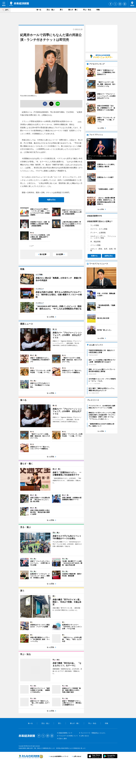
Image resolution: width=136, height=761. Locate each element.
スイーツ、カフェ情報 (98, 229)
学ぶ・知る (87, 10)
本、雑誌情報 (95, 241)
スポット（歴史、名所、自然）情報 (103, 249)
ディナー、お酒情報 (98, 233)
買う (61, 10)
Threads (124, 4)
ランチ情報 (94, 225)
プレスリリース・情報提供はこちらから (93, 733)
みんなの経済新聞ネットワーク (31, 756)
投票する (94, 256)
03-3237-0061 (59, 112)
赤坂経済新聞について (65, 733)
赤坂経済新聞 (19, 4)
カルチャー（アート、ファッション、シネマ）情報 (103, 237)
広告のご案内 (62, 738)
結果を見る (109, 256)
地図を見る (51, 200)
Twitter (115, 4)
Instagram (120, 4)
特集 (98, 10)
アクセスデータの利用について (68, 736)
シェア (31, 246)
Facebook (110, 4)
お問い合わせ (85, 736)
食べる (38, 10)
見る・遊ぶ (51, 10)
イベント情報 (95, 245)
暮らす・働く (73, 10)
